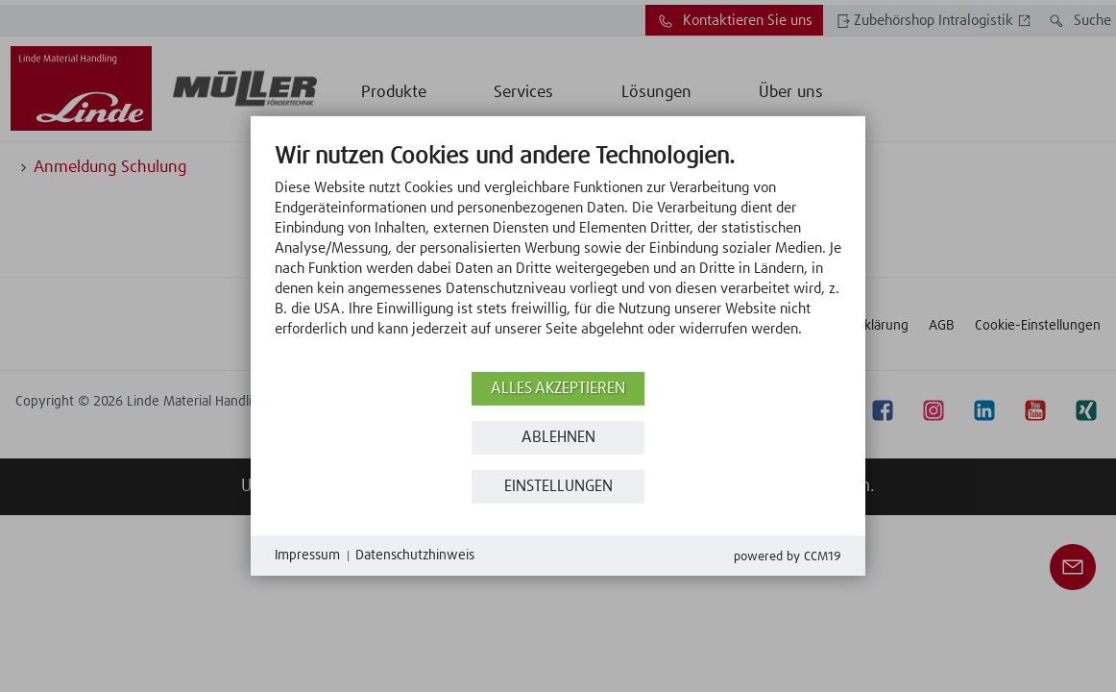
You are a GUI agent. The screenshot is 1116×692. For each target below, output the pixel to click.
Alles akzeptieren (558, 389)
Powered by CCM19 (787, 557)
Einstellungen (558, 487)
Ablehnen (558, 438)
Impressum (307, 555)
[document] (558, 254)
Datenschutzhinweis (414, 555)
